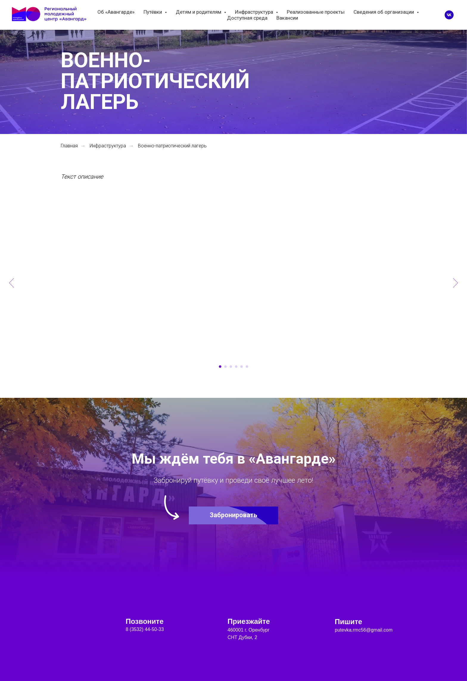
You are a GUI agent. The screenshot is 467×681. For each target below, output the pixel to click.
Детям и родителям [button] (199, 12)
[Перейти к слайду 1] (220, 366)
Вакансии (287, 18)
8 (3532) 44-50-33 (145, 629)
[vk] (449, 14)
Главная (69, 146)
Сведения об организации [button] (384, 12)
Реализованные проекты (316, 12)
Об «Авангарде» (116, 12)
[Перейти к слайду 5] (241, 366)
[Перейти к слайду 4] (236, 366)
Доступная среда (247, 18)
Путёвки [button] (153, 12)
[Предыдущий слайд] (11, 283)
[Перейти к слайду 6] (247, 366)
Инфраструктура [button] (254, 12)
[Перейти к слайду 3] (231, 366)
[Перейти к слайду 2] (225, 366)
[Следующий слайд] (455, 283)
